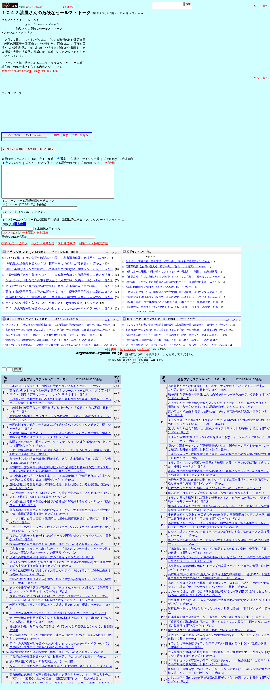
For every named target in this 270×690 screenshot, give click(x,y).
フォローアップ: (11, 93)
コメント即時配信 (42, 249)
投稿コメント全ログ (14, 249)
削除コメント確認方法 (93, 249)
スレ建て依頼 (66, 249)
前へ (265, 5)
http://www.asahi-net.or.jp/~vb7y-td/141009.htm (29, 70)
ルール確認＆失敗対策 (33, 239)
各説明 (109, 162)
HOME (29, 7)
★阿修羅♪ (67, 7)
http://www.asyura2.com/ (135, 355)
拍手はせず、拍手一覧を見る (73, 135)
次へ (256, 5)
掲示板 (39, 7)
